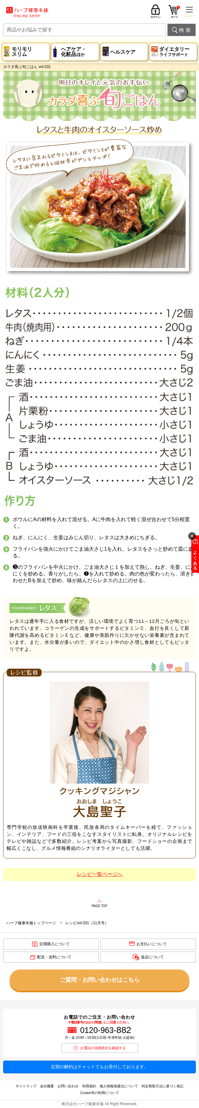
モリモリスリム (22, 51)
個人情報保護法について (119, 1086)
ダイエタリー (174, 51)
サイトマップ (26, 1086)
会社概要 (47, 1086)
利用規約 (89, 1086)
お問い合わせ (67, 1086)
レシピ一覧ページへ (100, 874)
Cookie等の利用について (99, 1093)
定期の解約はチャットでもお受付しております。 (100, 1066)
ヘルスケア (123, 52)
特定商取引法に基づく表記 (162, 1086)
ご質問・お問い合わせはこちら (100, 980)
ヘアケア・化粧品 (73, 51)
